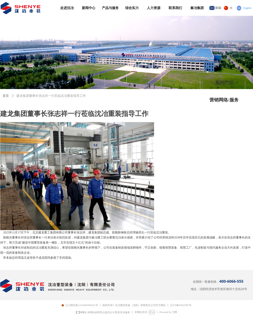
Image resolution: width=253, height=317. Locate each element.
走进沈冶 (67, 8)
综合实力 (132, 8)
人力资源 (153, 8)
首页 (6, 95)
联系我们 (175, 8)
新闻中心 (88, 8)
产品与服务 (110, 8)
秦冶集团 (197, 8)
